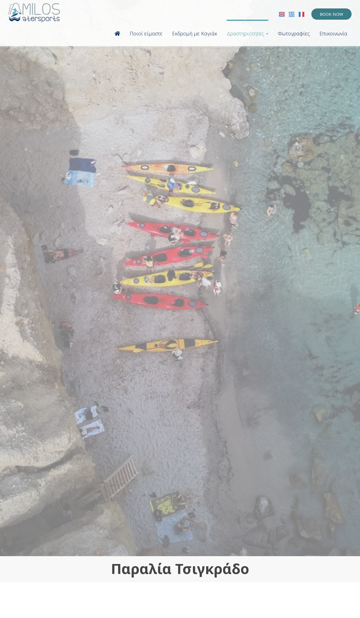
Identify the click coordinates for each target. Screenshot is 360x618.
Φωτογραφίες (294, 33)
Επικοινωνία (333, 33)
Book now (331, 14)
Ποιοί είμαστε (146, 33)
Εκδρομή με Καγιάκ (194, 33)
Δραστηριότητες (247, 33)
